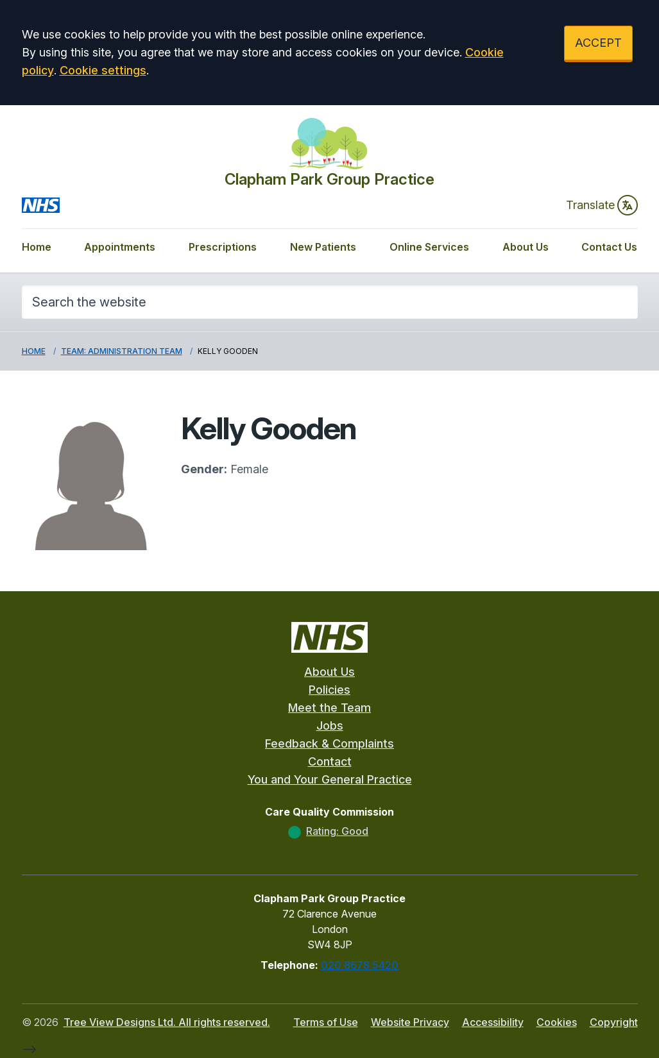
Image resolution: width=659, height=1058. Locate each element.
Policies (329, 689)
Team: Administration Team (121, 351)
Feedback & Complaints (329, 743)
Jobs (329, 725)
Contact (330, 761)
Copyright (614, 1022)
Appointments (119, 246)
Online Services (429, 246)
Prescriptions (223, 246)
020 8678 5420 (359, 965)
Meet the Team (329, 707)
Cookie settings (103, 70)
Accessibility (493, 1022)
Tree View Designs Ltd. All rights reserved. (167, 1022)
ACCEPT (598, 42)
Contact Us (609, 246)
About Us (525, 246)
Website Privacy (410, 1022)
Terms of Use (325, 1022)
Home (36, 246)
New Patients (323, 246)
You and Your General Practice (330, 779)
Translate (602, 205)
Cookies (556, 1022)
